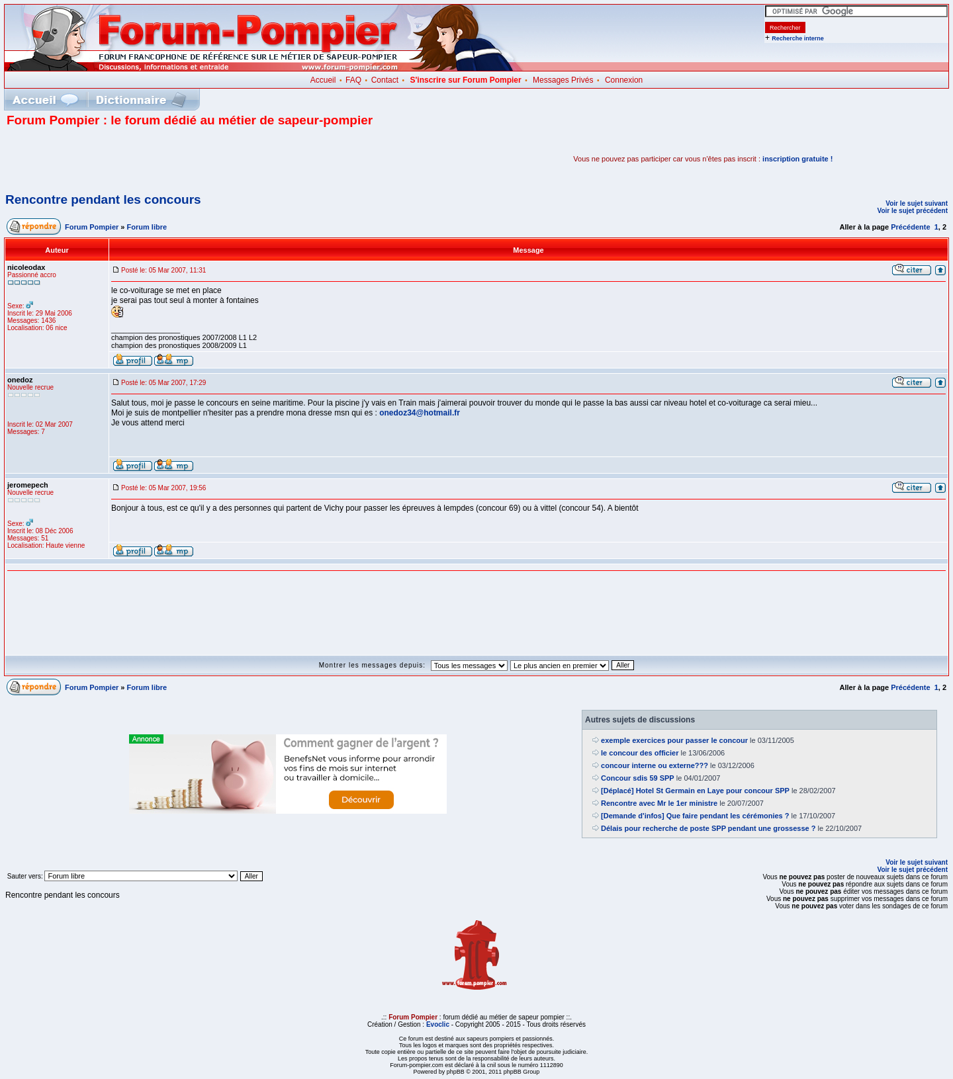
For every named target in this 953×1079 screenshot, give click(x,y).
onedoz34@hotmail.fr (419, 412)
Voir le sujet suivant (916, 203)
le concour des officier (639, 753)
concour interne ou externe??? (654, 765)
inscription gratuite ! (797, 159)
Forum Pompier (91, 227)
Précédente (910, 227)
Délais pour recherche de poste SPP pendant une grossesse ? (708, 828)
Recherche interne (798, 38)
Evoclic (437, 1024)
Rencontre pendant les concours (103, 199)
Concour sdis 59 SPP (637, 778)
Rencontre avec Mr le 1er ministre (659, 803)
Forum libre (147, 227)
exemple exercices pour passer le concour (674, 740)
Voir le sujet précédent (912, 210)
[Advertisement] (161, 159)
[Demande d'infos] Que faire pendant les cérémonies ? (695, 816)
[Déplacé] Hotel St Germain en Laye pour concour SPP (695, 791)
